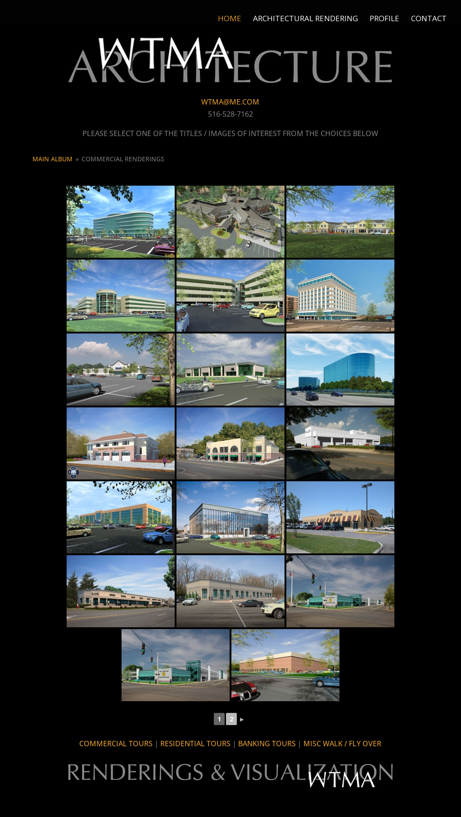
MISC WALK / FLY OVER (342, 744)
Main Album (52, 159)
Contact (429, 19)
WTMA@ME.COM (230, 102)
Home (229, 19)
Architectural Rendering (305, 19)
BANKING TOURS (267, 744)
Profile (384, 19)
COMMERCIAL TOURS (116, 744)
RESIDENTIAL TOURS (195, 744)
